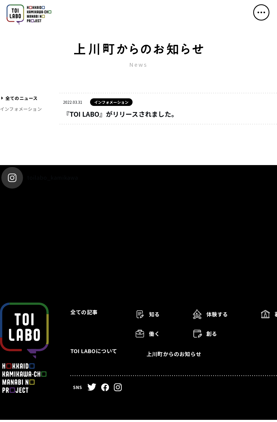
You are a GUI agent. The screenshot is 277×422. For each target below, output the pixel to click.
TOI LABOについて (99, 356)
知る (156, 316)
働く (156, 334)
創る (213, 334)
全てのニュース (23, 98)
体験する (219, 316)
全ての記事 (87, 315)
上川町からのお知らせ (180, 356)
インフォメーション (22, 108)
